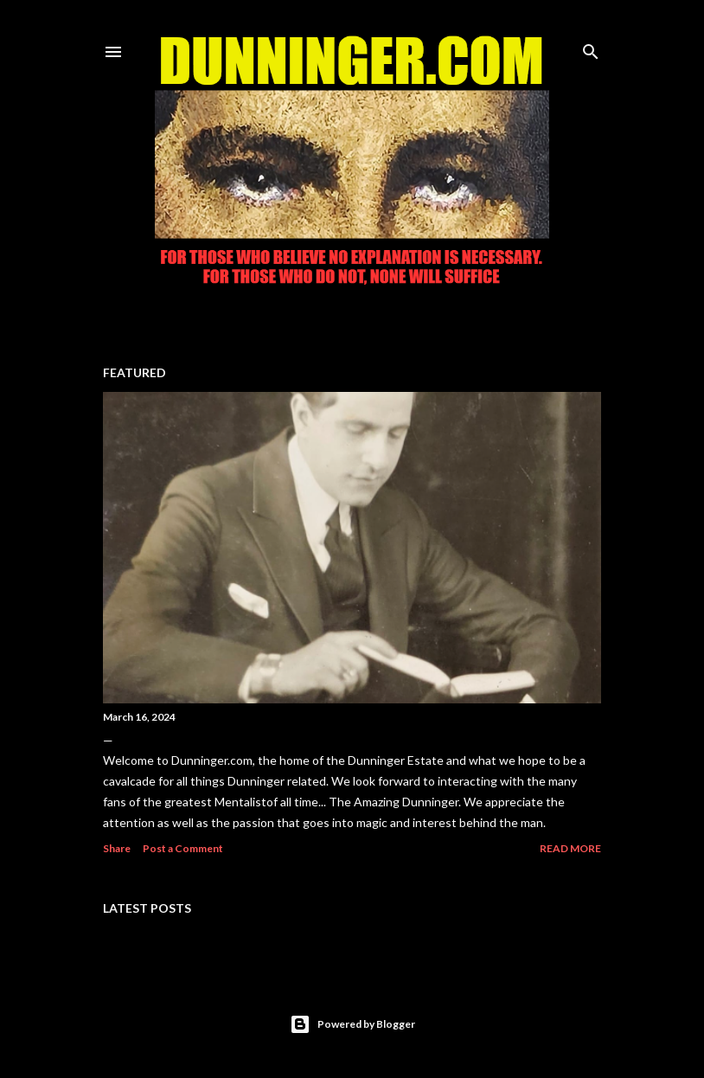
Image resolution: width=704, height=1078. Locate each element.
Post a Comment (183, 848)
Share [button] (117, 848)
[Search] (590, 48)
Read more (570, 848)
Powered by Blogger (352, 1024)
